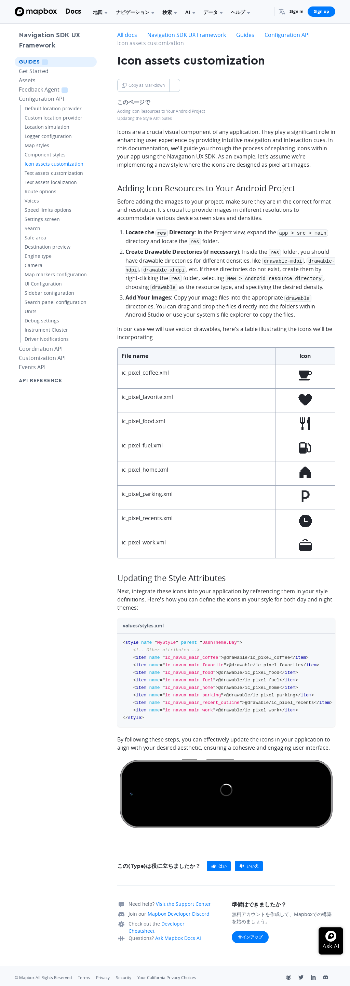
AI (190, 12)
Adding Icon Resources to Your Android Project (161, 111)
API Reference (40, 380)
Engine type (38, 256)
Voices (32, 200)
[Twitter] (304, 973)
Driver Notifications (47, 339)
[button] (282, 11)
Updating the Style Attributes (144, 118)
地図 (100, 12)
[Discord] (329, 973)
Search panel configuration (55, 302)
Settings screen (42, 219)
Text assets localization (51, 182)
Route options (40, 191)
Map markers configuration (56, 274)
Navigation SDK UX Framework (49, 40)
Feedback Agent (52, 89)
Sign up (321, 11)
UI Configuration (43, 283)
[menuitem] (282, 11)
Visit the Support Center (183, 899)
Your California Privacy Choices (166, 973)
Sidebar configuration (49, 293)
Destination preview (47, 247)
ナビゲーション (135, 12)
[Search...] (266, 11)
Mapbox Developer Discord (179, 909)
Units (31, 311)
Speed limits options (48, 210)
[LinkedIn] (317, 973)
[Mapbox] (36, 11)
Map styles (37, 145)
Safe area (35, 237)
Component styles (45, 154)
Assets (27, 80)
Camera (33, 265)
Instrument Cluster (46, 330)
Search (32, 228)
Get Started (34, 71)
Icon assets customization (54, 164)
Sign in (297, 11)
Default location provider (53, 108)
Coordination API (41, 348)
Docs (73, 11)
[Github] (292, 973)
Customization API (42, 358)
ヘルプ (240, 12)
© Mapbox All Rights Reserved (43, 973)
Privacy (103, 973)
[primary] (219, 862)
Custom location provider (53, 117)
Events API (32, 367)
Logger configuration (48, 136)
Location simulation (47, 127)
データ (213, 12)
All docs (127, 35)
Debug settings (42, 320)
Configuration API (41, 98)
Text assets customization (54, 173)
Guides (43, 62)
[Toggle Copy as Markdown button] (174, 85)
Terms (84, 973)
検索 (169, 12)
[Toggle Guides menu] (89, 62)
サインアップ (250, 932)
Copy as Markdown (143, 85)
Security (123, 973)
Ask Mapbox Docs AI (178, 933)
